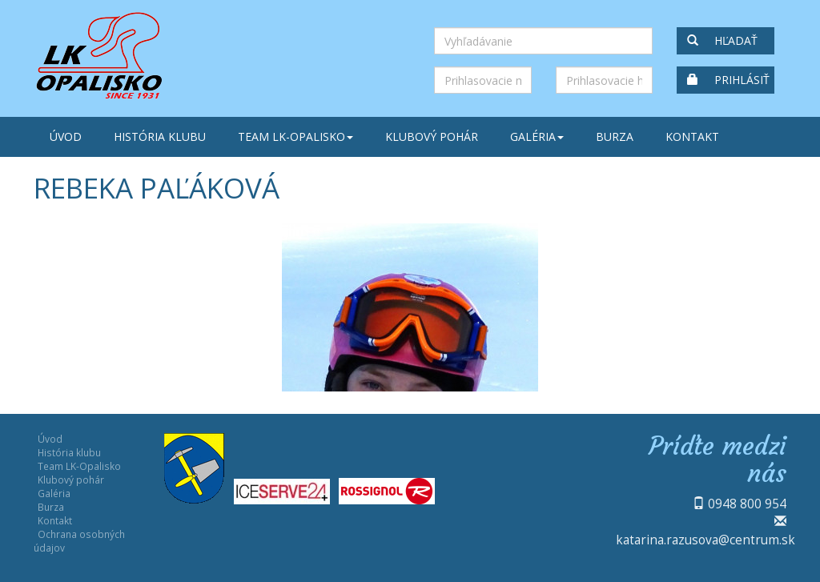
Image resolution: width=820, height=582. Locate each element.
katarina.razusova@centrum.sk (705, 539)
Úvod (66, 136)
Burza (614, 136)
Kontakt (692, 136)
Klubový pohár (431, 136)
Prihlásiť (728, 79)
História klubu (160, 136)
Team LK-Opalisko (295, 136)
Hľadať (722, 40)
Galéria (537, 136)
